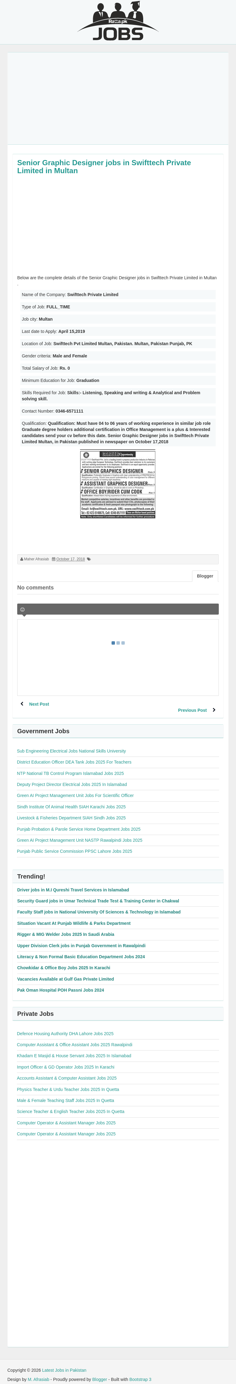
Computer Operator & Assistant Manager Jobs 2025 (66, 1116)
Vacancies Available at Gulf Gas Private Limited (65, 972)
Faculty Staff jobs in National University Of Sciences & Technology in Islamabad (99, 905)
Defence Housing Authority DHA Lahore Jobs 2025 (65, 1027)
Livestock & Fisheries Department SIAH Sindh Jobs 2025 (71, 811)
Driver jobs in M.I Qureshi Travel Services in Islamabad (73, 883)
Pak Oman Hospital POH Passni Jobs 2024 (60, 984)
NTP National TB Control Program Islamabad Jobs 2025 (70, 767)
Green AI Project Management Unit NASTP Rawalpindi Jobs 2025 (79, 834)
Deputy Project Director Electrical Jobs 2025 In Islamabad (72, 778)
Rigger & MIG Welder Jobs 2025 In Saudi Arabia (65, 928)
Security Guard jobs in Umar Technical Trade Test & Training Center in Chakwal (98, 894)
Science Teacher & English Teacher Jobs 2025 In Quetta (70, 1105)
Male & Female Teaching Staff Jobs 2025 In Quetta (65, 1094)
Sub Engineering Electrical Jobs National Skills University (71, 744)
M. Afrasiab (38, 1373)
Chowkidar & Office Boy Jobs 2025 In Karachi (63, 961)
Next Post (39, 704)
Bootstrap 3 (140, 1373)
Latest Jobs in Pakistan (64, 1364)
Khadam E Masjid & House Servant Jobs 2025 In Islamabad (74, 1049)
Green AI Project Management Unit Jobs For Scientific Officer (75, 789)
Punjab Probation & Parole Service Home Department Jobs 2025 (78, 823)
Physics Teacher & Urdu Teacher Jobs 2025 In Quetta (68, 1083)
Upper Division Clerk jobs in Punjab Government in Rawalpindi (81, 939)
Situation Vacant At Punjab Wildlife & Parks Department (74, 917)
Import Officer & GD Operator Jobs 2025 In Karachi (65, 1060)
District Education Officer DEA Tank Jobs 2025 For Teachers (74, 755)
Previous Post (192, 704)
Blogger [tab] (205, 576)
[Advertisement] (118, 98)
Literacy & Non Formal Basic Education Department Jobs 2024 (81, 950)
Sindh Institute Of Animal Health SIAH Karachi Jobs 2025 (71, 800)
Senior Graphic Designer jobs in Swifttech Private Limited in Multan (104, 166)
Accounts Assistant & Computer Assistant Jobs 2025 (67, 1071)
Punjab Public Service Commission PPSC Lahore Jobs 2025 (74, 845)
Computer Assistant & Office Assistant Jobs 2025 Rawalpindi (74, 1038)
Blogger (99, 1373)
